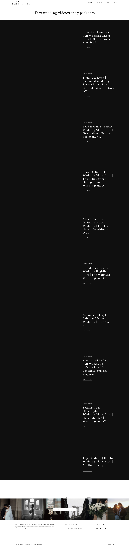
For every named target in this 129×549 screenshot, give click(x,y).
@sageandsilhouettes (64, 509)
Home (115, 2)
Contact (99, 2)
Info (108, 2)
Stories (90, 2)
